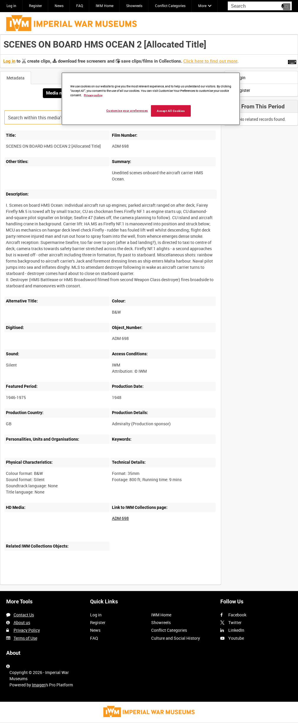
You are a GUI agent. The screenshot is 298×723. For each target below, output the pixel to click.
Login (237, 77)
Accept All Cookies (171, 111)
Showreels (134, 5)
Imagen (39, 685)
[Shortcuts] (292, 61)
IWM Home (104, 5)
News (59, 5)
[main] (149, 313)
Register (35, 5)
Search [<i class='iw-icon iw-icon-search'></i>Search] (288, 5)
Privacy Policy (27, 630)
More (202, 5)
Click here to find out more (210, 61)
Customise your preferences (127, 110)
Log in (11, 5)
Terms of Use (25, 638)
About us (22, 622)
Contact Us (24, 615)
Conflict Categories (170, 5)
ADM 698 (120, 518)
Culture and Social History (175, 638)
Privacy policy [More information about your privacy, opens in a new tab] (93, 95)
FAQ (79, 5)
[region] (150, 99)
